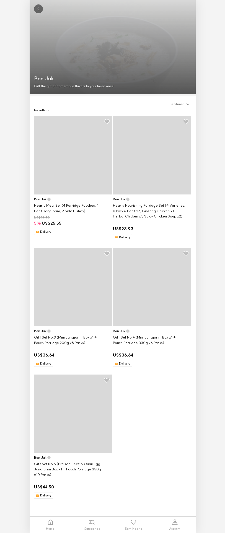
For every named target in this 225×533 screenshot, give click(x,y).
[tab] (50, 525)
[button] (180, 104)
